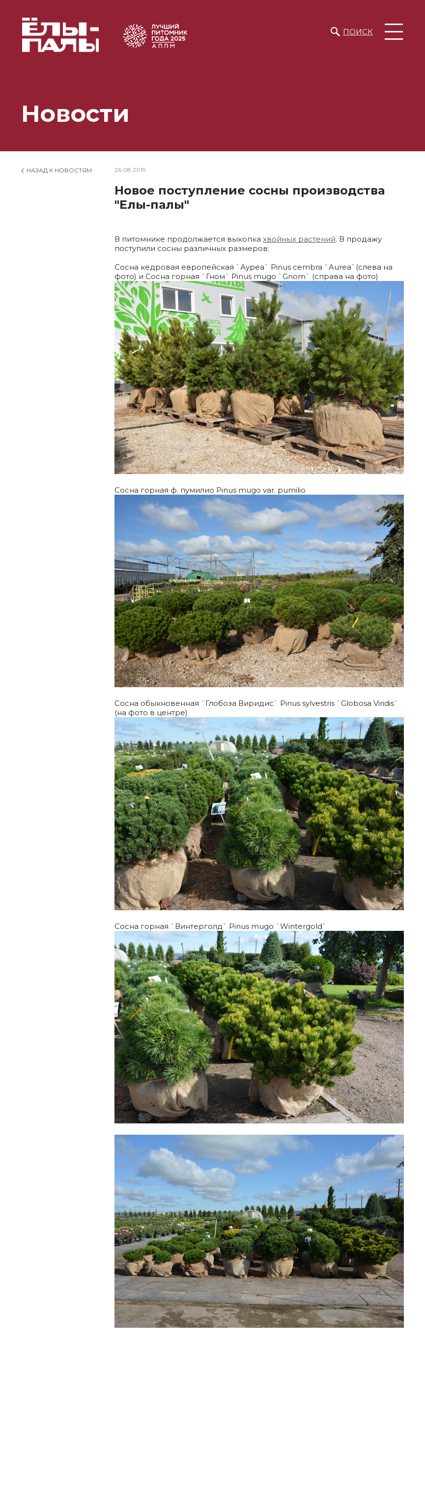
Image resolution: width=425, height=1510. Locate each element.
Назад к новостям (59, 170)
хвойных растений (299, 239)
